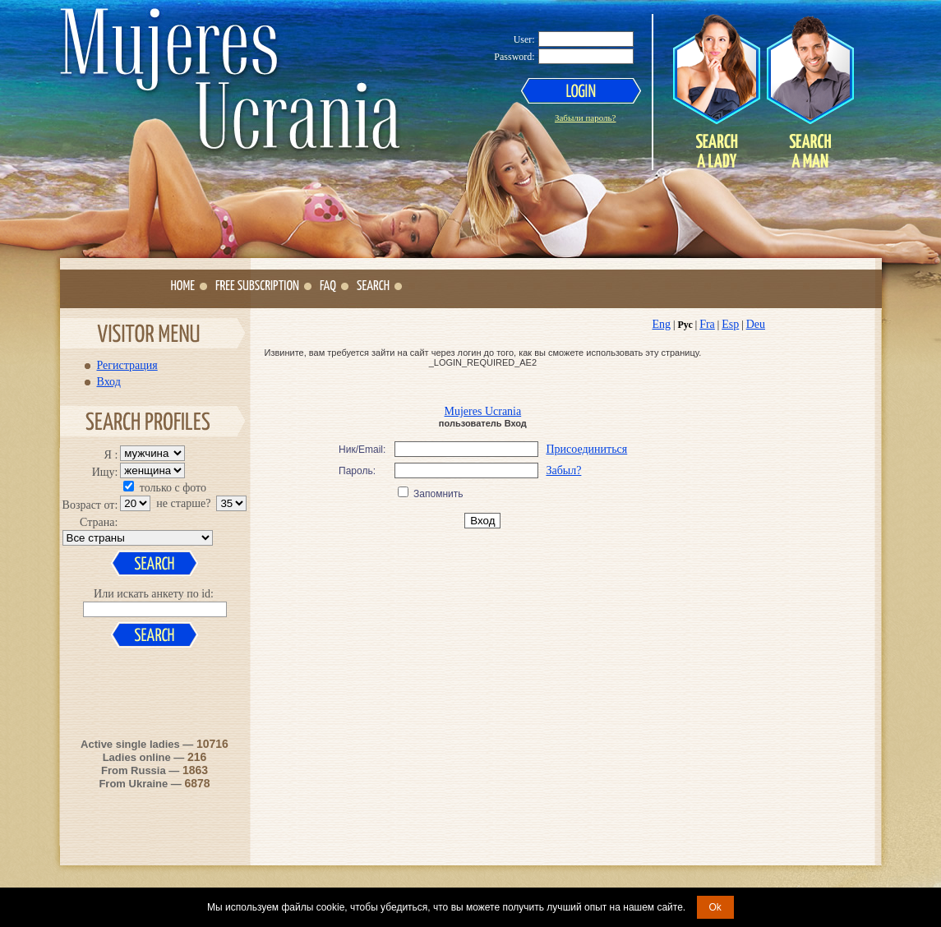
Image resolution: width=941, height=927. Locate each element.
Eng (662, 324)
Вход (109, 381)
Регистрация (127, 365)
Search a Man (809, 91)
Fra (707, 324)
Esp (730, 324)
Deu (755, 324)
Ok (715, 907)
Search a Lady (716, 91)
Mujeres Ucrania (483, 411)
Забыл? (563, 470)
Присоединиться (586, 449)
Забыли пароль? (585, 117)
